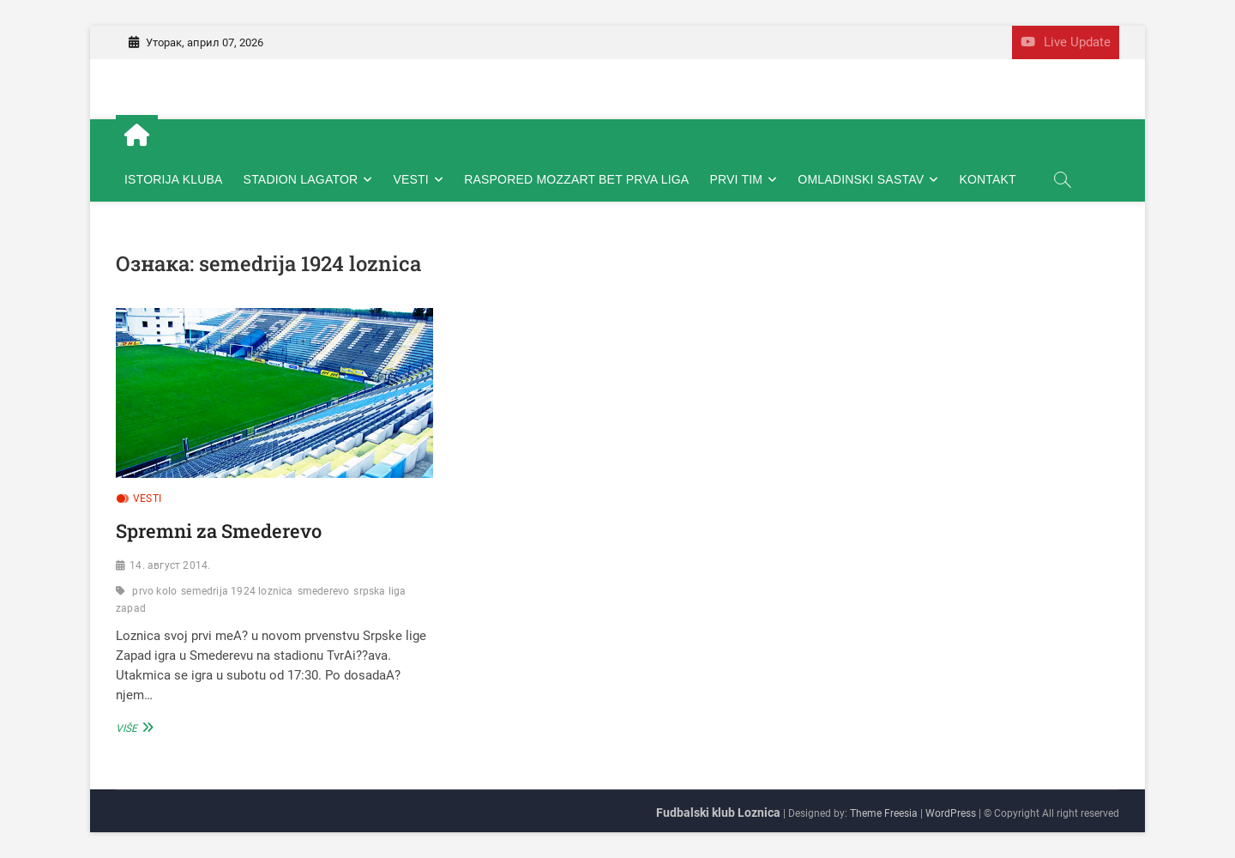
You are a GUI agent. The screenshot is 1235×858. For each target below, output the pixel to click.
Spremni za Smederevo (219, 530)
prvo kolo (154, 591)
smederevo (324, 591)
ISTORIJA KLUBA (173, 179)
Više (132, 727)
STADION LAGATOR (301, 179)
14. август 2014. (170, 565)
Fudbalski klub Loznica (718, 812)
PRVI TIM (735, 179)
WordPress (950, 813)
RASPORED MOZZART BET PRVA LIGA (576, 179)
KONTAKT (987, 179)
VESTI (411, 179)
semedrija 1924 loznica (236, 591)
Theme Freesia (884, 813)
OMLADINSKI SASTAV (861, 179)
